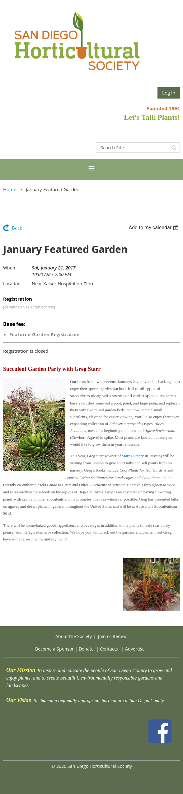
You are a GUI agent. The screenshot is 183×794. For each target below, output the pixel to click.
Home (9, 189)
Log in (168, 93)
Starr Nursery (133, 455)
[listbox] (154, 227)
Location (12, 284)
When (9, 268)
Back (17, 228)
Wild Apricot (128, 786)
